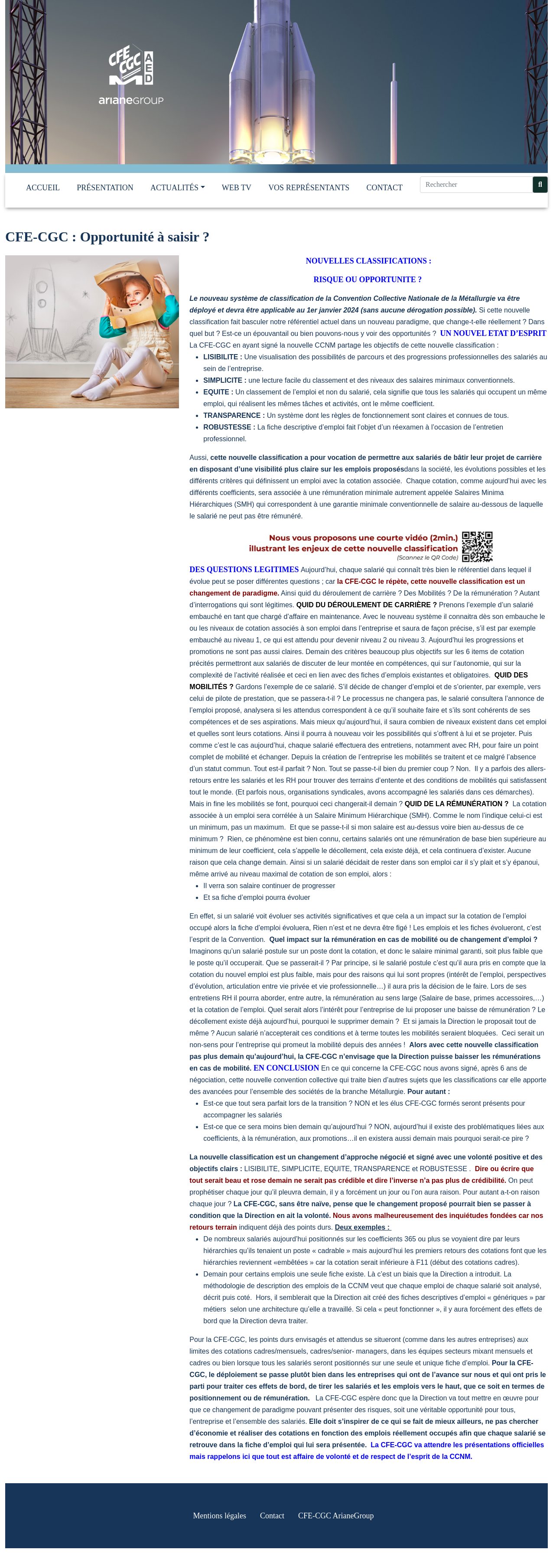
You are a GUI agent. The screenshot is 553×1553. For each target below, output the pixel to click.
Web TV (236, 192)
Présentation (105, 192)
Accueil (43, 192)
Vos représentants (308, 192)
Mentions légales (219, 1520)
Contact (384, 192)
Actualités (174, 192)
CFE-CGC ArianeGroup (336, 1520)
